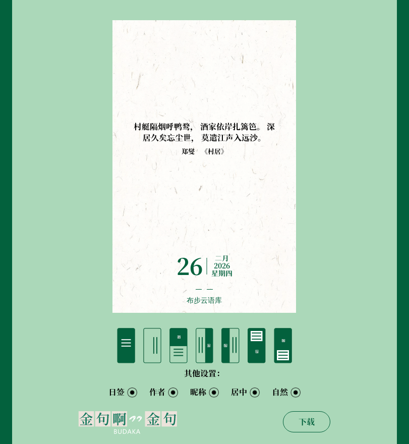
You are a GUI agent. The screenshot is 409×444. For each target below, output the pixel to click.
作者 (157, 392)
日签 (116, 392)
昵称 (198, 392)
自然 (280, 392)
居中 (239, 392)
